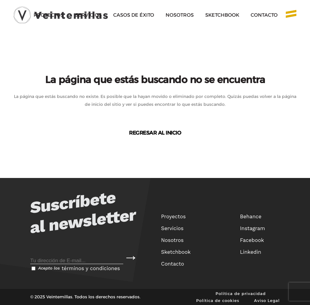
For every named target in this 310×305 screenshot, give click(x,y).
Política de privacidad (241, 293)
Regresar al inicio (155, 133)
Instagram (252, 228)
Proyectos (173, 216)
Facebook (252, 240)
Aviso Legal (267, 300)
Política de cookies (217, 300)
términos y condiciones (90, 268)
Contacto (172, 264)
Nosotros (172, 240)
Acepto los (75, 268)
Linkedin (250, 252)
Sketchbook (176, 252)
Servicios (172, 228)
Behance (251, 216)
